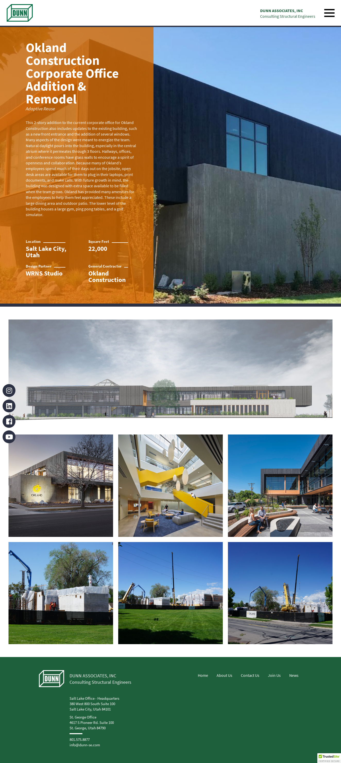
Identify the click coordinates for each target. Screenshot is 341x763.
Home (203, 675)
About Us (224, 675)
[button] (329, 758)
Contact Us (250, 675)
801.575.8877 (80, 739)
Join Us (274, 675)
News (294, 675)
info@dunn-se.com (85, 744)
